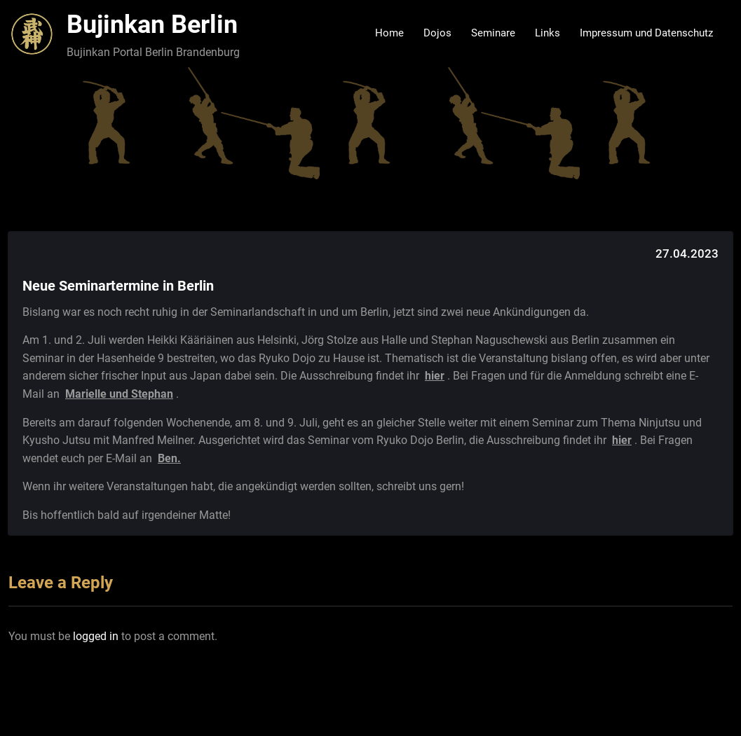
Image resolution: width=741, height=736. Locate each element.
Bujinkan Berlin (152, 24)
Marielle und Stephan (119, 394)
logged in (95, 636)
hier (434, 375)
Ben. (169, 458)
